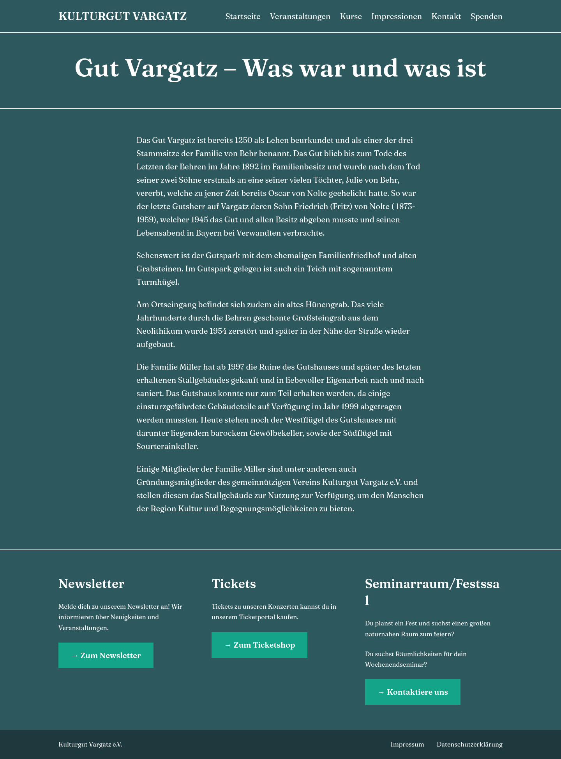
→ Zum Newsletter (106, 655)
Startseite (243, 16)
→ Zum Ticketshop (259, 645)
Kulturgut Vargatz (122, 16)
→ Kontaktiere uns (413, 692)
